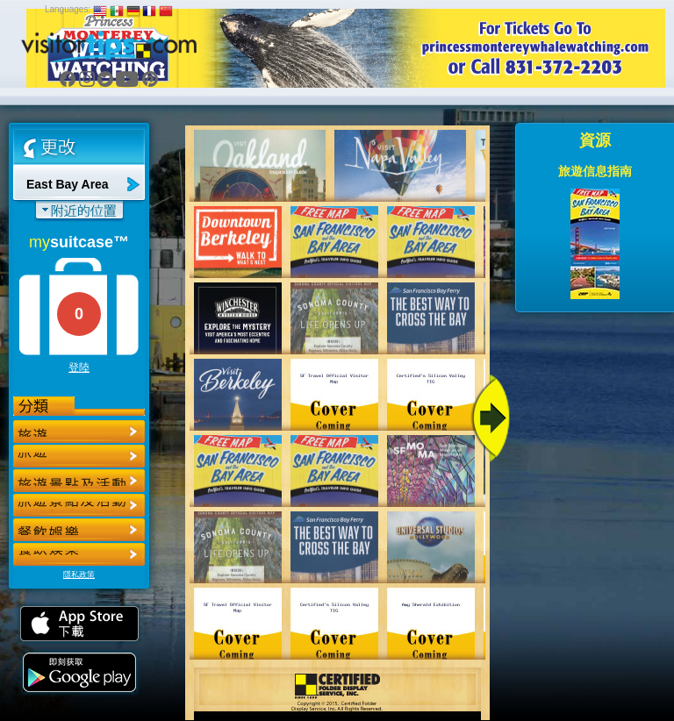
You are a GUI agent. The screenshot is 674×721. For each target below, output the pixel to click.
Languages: (67, 9)
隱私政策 (79, 574)
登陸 (79, 367)
